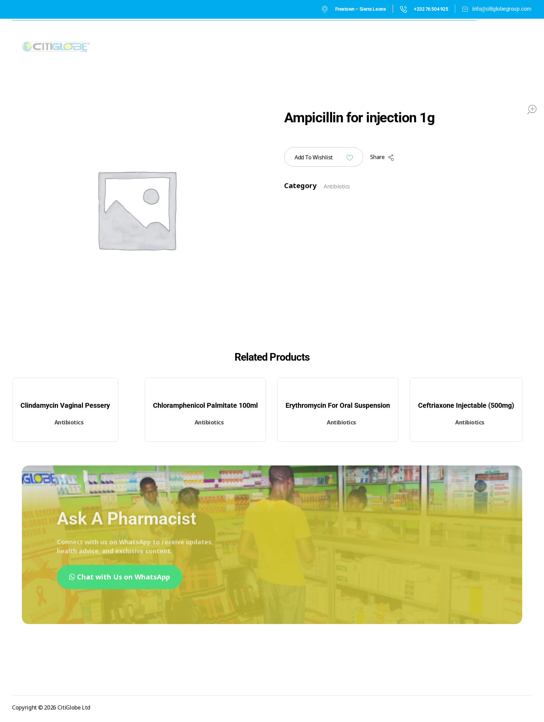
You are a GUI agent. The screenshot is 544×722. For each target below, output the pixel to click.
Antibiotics (337, 186)
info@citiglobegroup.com (502, 9)
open (532, 109)
